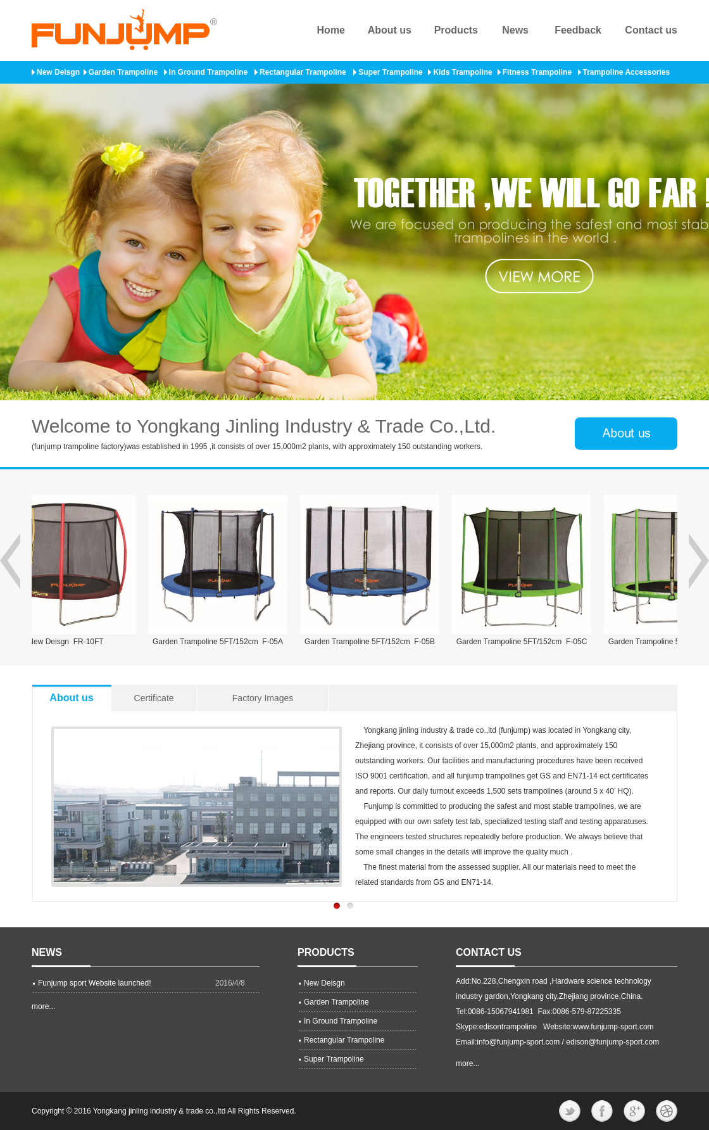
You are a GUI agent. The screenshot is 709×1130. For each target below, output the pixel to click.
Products (456, 30)
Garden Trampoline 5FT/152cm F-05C (526, 641)
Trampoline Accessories (626, 72)
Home (331, 30)
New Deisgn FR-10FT (70, 641)
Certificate (154, 698)
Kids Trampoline (462, 72)
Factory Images (262, 698)
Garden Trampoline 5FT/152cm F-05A (222, 641)
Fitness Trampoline (537, 72)
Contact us (651, 30)
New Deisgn (58, 72)
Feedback (578, 30)
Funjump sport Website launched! (94, 983)
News (515, 30)
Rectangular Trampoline (303, 72)
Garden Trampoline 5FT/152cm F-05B (374, 641)
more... (43, 1006)
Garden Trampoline (123, 72)
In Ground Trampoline (208, 72)
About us (389, 30)
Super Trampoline (390, 72)
